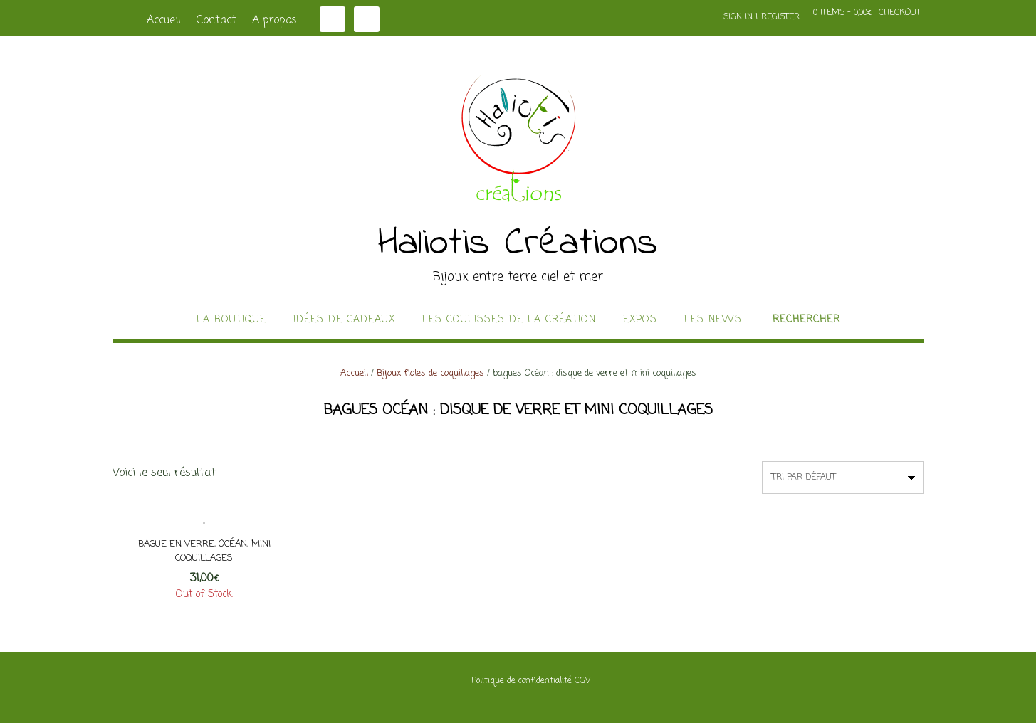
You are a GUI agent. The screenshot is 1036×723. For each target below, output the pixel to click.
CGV (582, 681)
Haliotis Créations (518, 244)
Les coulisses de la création (509, 320)
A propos (274, 20)
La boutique (231, 320)
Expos (640, 320)
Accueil (164, 20)
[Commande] (843, 477)
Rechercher (806, 320)
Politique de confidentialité (521, 681)
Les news (713, 320)
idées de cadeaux (344, 320)
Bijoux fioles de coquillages (430, 373)
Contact (216, 20)
